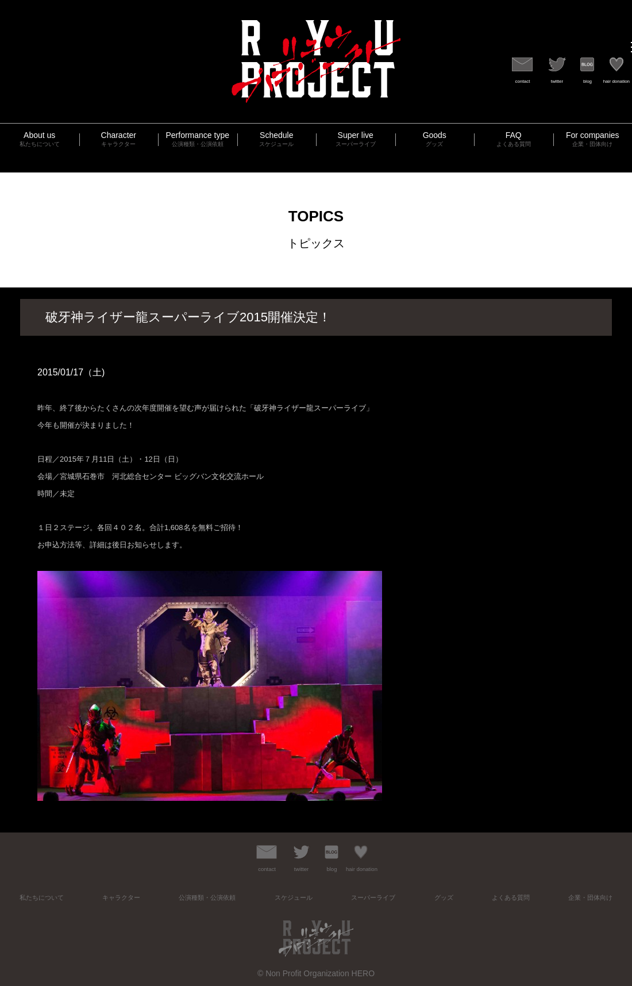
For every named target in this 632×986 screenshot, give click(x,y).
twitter (557, 81)
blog (587, 81)
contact (522, 81)
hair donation (616, 81)
